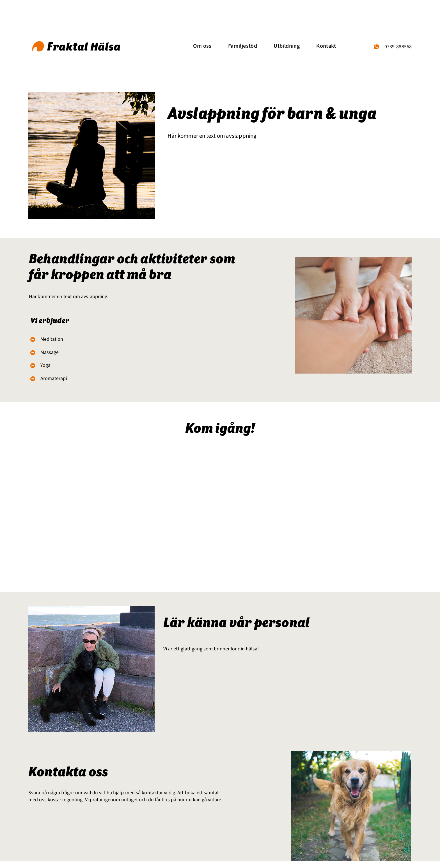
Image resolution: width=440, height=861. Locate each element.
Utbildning (287, 46)
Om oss (202, 46)
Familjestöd (242, 46)
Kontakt (326, 46)
